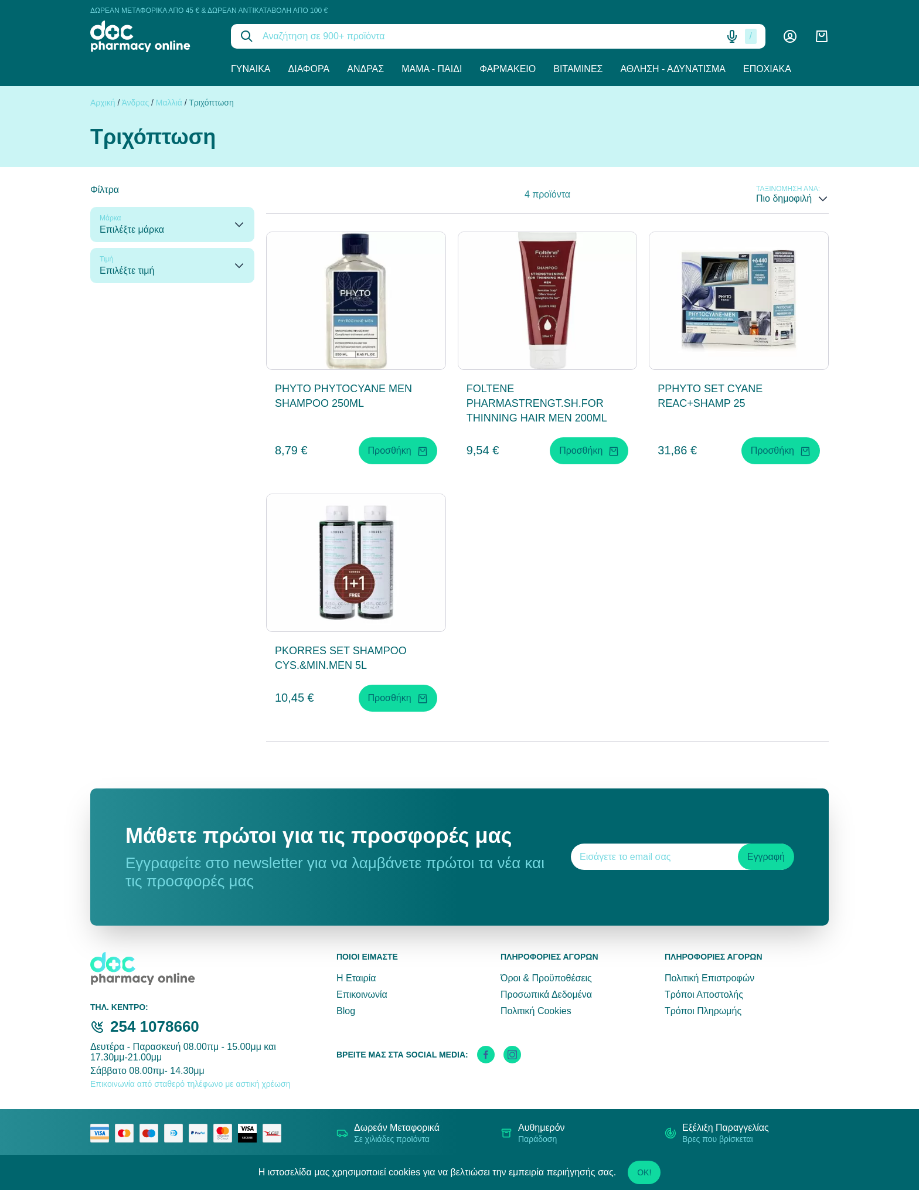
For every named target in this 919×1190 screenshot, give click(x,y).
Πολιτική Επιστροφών (709, 978)
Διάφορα (309, 69)
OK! (644, 1172)
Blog (345, 1011)
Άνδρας (365, 69)
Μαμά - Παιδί (431, 69)
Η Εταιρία (356, 978)
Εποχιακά (767, 69)
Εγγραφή (766, 857)
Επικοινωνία (361, 994)
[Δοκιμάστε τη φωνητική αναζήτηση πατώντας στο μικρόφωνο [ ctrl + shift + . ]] (732, 36)
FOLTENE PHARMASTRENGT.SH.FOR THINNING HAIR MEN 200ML (537, 403)
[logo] (151, 36)
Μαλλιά (169, 102)
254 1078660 (154, 1026)
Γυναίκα (251, 69)
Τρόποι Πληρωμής (703, 1011)
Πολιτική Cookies (536, 1011)
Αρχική (102, 102)
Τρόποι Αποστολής (704, 994)
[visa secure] (250, 1133)
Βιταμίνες (578, 69)
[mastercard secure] (225, 1133)
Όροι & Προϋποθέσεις (546, 978)
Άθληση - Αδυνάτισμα (673, 69)
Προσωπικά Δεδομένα (546, 994)
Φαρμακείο (507, 69)
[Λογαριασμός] (790, 36)
